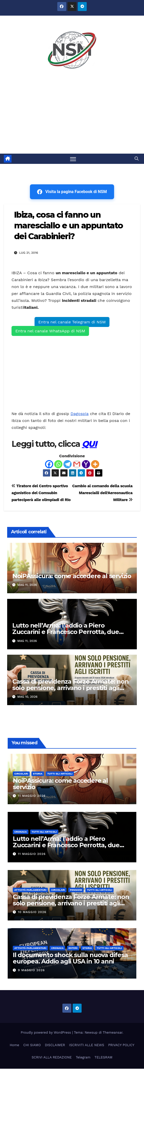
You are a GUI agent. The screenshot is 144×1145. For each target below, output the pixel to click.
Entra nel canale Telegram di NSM (72, 322)
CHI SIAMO (32, 1045)
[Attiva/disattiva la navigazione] (73, 158)
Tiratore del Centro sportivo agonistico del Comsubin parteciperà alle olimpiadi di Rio (41, 493)
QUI (89, 444)
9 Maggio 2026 (31, 970)
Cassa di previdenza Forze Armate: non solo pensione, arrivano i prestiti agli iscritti (70, 688)
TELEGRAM (104, 1057)
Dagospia (79, 413)
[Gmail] (77, 464)
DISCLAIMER (55, 1045)
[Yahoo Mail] (86, 464)
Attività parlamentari (30, 889)
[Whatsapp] (58, 464)
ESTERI (73, 948)
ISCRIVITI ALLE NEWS (86, 1045)
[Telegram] (67, 464)
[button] (137, 158)
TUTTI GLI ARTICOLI (59, 773)
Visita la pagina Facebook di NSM (72, 191)
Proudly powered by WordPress (46, 1032)
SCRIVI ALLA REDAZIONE (52, 1057)
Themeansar (113, 1032)
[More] (95, 464)
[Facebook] (49, 464)
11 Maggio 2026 (32, 796)
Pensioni (76, 889)
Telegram (83, 1057)
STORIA (37, 773)
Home (14, 1045)
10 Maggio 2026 (32, 912)
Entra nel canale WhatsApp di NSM (50, 330)
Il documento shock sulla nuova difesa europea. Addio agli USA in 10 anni (70, 958)
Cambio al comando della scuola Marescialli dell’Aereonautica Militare (102, 493)
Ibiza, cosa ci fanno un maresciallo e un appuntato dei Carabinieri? (68, 225)
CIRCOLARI (21, 773)
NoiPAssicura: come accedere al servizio (71, 576)
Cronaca (20, 831)
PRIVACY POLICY (121, 1045)
